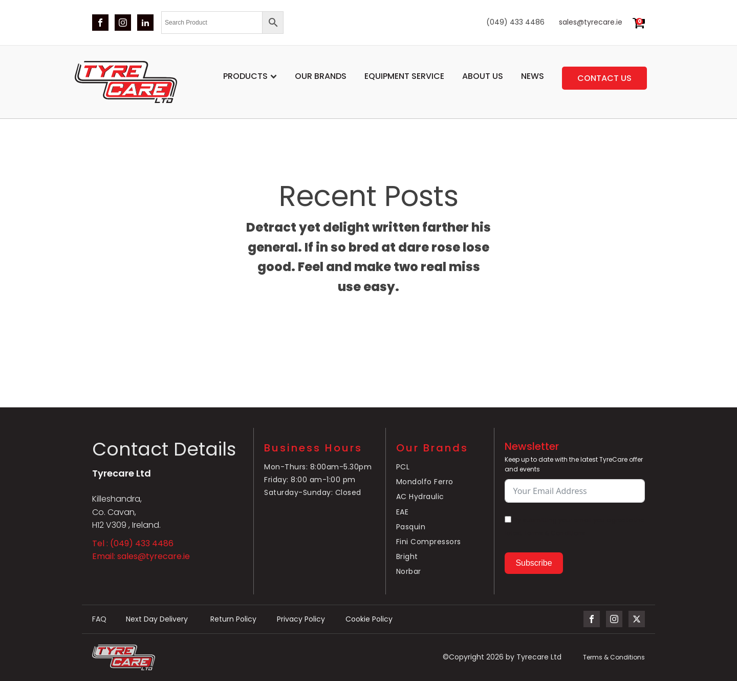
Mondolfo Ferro (424, 482)
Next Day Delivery (158, 619)
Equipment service (404, 76)
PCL (403, 467)
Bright (407, 556)
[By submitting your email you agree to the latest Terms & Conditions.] (508, 519)
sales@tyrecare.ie (590, 22)
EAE (402, 512)
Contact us (604, 78)
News (532, 76)
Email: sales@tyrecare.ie (141, 556)
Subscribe (533, 563)
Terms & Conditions (614, 657)
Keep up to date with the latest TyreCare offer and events (574, 464)
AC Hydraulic (420, 496)
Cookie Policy (369, 619)
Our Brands (320, 76)
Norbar (408, 571)
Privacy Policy (301, 619)
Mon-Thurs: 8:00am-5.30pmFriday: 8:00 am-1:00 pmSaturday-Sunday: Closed (318, 480)
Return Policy (233, 619)
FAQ (99, 619)
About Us (482, 76)
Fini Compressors (428, 541)
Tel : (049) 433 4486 (133, 543)
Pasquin (411, 527)
